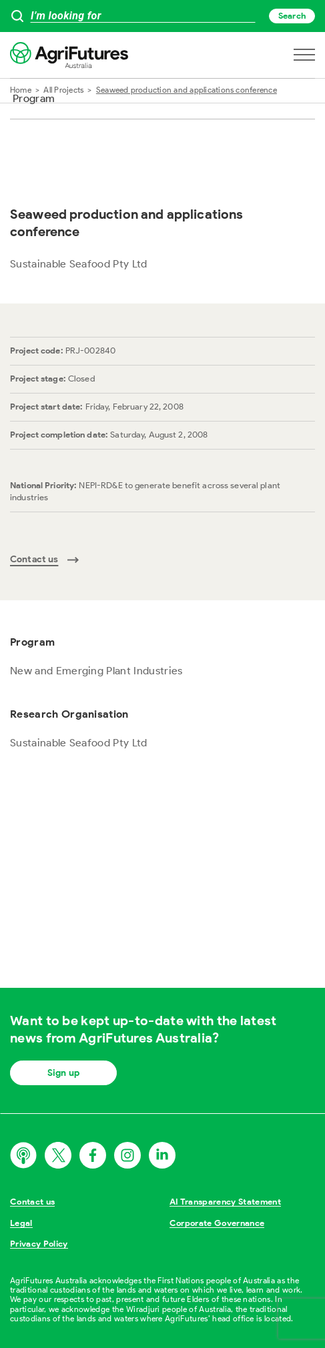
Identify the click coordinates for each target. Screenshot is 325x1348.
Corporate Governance (217, 1223)
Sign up (63, 1073)
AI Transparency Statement (225, 1202)
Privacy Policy (39, 1244)
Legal (21, 1223)
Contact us (32, 1202)
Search (292, 16)
